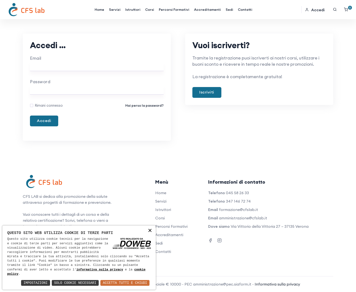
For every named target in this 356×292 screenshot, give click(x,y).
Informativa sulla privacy (277, 284)
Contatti (245, 9)
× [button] (150, 231)
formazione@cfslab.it (238, 209)
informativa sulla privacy (99, 270)
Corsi (149, 9)
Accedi (315, 9)
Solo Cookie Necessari (75, 282)
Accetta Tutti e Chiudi (125, 282)
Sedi (229, 9)
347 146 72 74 (238, 201)
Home (99, 9)
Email (35, 58)
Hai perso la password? (144, 105)
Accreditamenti (207, 9)
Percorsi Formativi (174, 9)
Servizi (115, 9)
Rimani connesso (49, 105)
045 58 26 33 (237, 192)
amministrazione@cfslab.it (243, 218)
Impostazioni (35, 282)
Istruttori (132, 9)
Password (40, 81)
